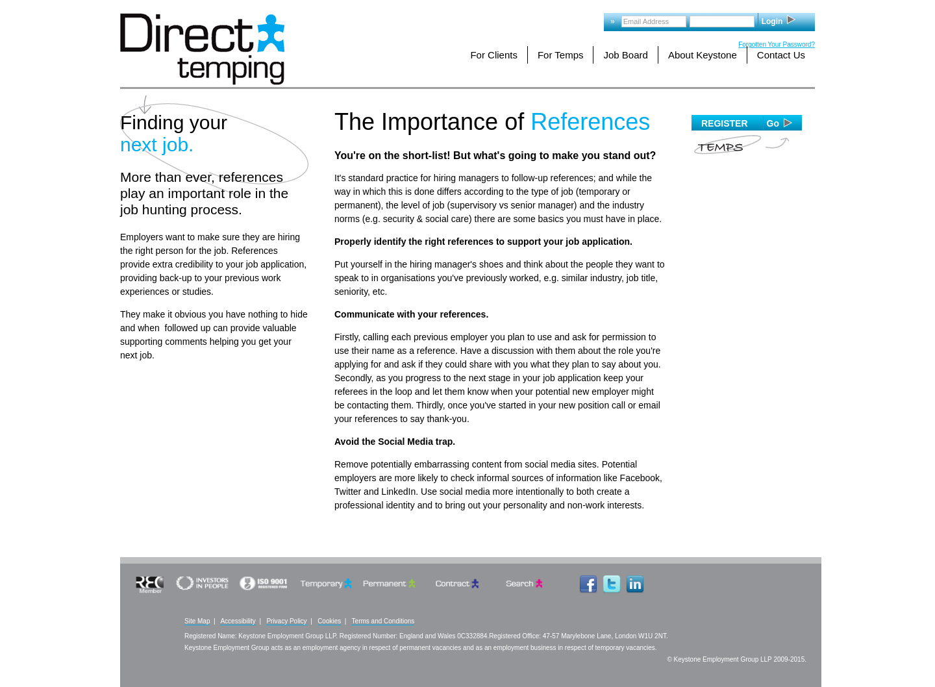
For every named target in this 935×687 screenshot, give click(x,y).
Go (773, 123)
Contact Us (781, 54)
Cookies (329, 621)
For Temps (561, 54)
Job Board (625, 54)
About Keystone (702, 54)
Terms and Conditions (383, 621)
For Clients (493, 54)
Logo (202, 49)
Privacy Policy (286, 621)
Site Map (197, 621)
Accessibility (237, 621)
